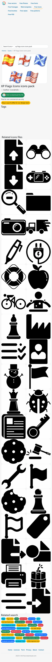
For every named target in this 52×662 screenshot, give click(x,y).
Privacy (28, 650)
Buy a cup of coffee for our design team (15, 103)
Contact (41, 650)
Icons (10, 51)
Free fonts (34, 3)
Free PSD (11, 14)
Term (23, 650)
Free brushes (12, 11)
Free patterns (35, 11)
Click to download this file (12, 95)
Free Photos (23, 3)
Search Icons (7, 46)
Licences (17, 650)
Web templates (26, 7)
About (35, 650)
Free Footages (13, 7)
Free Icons (38, 7)
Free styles (24, 11)
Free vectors (12, 3)
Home (4, 51)
